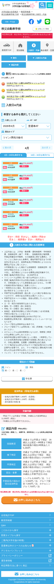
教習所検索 (6, 520)
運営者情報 (6, 560)
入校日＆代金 (41, 58)
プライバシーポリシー (12, 555)
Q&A (3, 525)
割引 (15, 58)
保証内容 (15, 65)
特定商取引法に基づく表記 (14, 565)
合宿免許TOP (7, 515)
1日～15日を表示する (13, 155)
